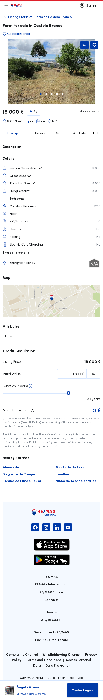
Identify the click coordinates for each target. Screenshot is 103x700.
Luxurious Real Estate (51, 640)
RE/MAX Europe (51, 592)
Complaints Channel (22, 654)
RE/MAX (51, 576)
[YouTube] (68, 527)
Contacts (51, 600)
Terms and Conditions (43, 660)
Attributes (80, 133)
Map (59, 133)
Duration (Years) (15, 386)
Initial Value (12, 374)
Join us (51, 612)
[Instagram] (46, 527)
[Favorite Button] (94, 45)
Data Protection (57, 665)
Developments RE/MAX (51, 632)
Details (40, 133)
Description (15, 133)
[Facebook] (35, 527)
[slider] (68, 393)
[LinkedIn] (57, 527)
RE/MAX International (51, 584)
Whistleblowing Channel (61, 654)
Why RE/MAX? (51, 620)
